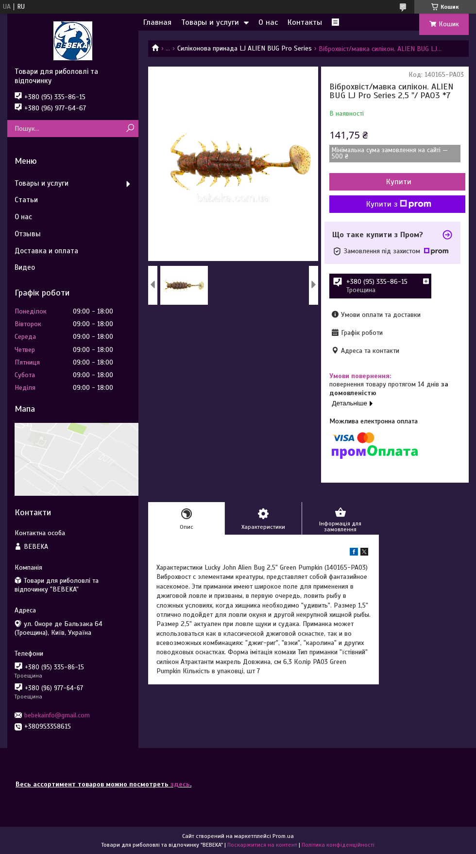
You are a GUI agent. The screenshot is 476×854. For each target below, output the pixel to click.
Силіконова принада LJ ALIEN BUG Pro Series (244, 48)
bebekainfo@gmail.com (57, 715)
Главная (157, 22)
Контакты (305, 22)
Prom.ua (283, 836)
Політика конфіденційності (338, 844)
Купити (398, 182)
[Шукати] (129, 128)
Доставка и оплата (46, 250)
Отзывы (28, 233)
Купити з (398, 204)
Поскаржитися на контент (262, 844)
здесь (180, 784)
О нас (268, 22)
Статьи (26, 199)
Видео (25, 267)
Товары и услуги (210, 22)
